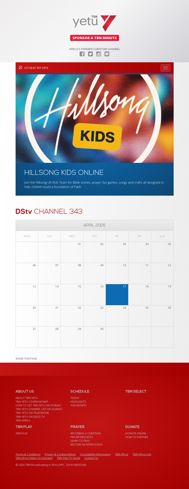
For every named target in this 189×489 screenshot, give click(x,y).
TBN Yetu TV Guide (68, 458)
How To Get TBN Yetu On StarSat (38, 405)
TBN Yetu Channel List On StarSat (39, 409)
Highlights (78, 402)
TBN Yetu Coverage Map (32, 402)
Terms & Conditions (28, 454)
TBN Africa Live (142, 454)
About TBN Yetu (27, 398)
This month (78, 405)
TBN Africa (23, 420)
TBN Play (22, 433)
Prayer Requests (81, 437)
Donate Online (135, 433)
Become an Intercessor (86, 444)
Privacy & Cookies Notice (60, 454)
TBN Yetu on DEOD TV (30, 417)
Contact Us (91, 458)
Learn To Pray (80, 441)
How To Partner (136, 437)
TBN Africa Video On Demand (34, 458)
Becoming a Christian (85, 433)
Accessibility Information (95, 454)
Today (74, 398)
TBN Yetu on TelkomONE (32, 413)
